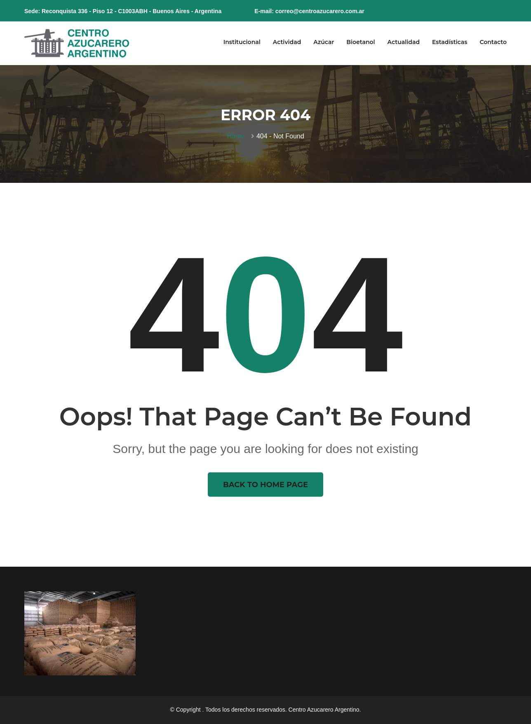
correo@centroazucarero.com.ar (319, 11)
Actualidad (404, 42)
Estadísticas (449, 42)
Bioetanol (360, 42)
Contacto (493, 42)
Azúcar (323, 42)
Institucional (242, 42)
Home (237, 136)
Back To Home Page (265, 484)
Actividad (287, 42)
